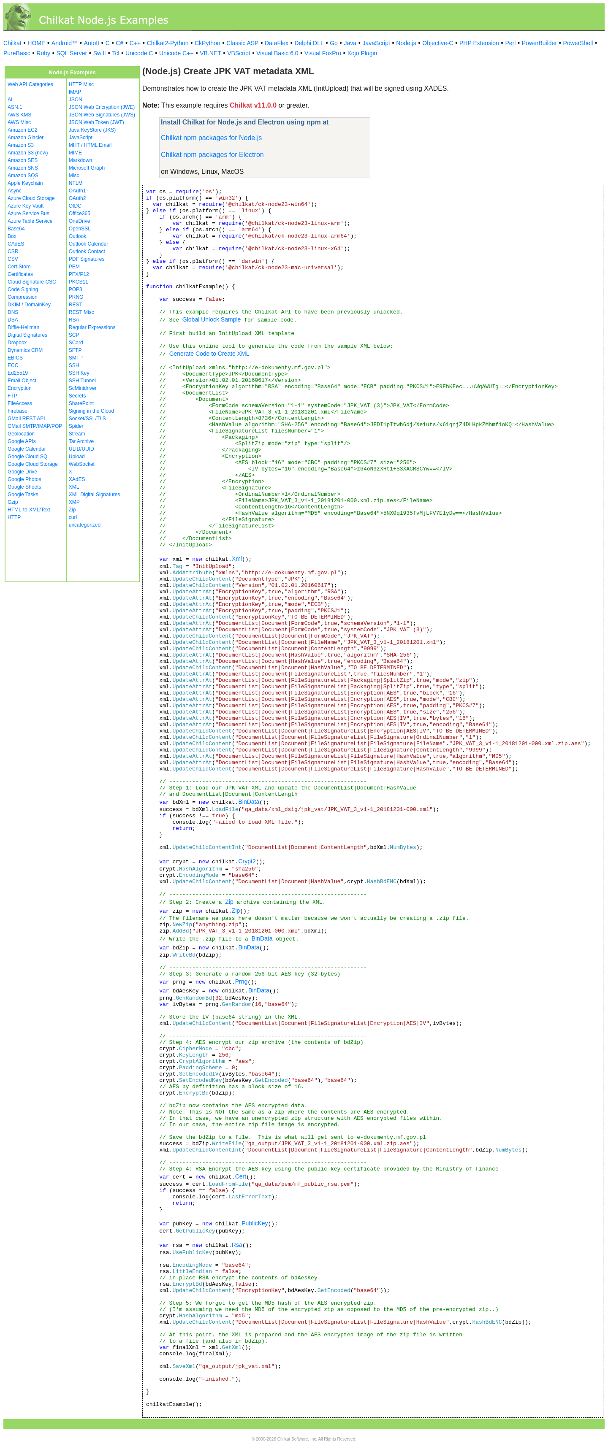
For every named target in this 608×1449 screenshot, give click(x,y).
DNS (13, 312)
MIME (75, 153)
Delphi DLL (308, 43)
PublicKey (255, 1223)
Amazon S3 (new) (28, 153)
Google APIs (22, 441)
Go (334, 43)
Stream (77, 434)
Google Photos (24, 479)
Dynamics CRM (25, 350)
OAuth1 (77, 191)
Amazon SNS (23, 168)
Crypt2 (246, 861)
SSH (74, 365)
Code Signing (23, 289)
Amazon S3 (21, 145)
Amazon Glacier (25, 138)
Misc (74, 175)
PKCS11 (78, 282)
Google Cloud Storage (33, 464)
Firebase (17, 411)
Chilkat (12, 43)
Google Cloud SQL (29, 457)
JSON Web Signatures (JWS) (102, 115)
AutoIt (92, 43)
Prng (241, 981)
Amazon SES (23, 160)
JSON (75, 100)
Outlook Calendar (88, 244)
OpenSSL (80, 229)
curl (73, 517)
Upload (77, 457)
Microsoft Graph (87, 168)
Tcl (115, 53)
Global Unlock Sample (211, 319)
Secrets (77, 396)
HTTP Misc (81, 84)
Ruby (43, 53)
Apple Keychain (25, 183)
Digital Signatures (27, 335)
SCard (76, 343)
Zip (72, 510)
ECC (13, 365)
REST (75, 305)
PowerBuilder (539, 43)
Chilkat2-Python (168, 43)
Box (12, 236)
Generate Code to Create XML (209, 353)
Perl (510, 43)
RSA (74, 320)
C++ (135, 43)
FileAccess (20, 403)
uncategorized (84, 525)
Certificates (20, 274)
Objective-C (437, 43)
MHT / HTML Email (90, 145)
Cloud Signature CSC (32, 282)
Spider (76, 426)
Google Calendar (27, 449)
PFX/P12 (79, 274)
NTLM (76, 183)
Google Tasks (23, 494)
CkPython (207, 43)
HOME (36, 43)
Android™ (65, 43)
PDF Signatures (87, 259)
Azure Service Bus (28, 213)
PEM (74, 267)
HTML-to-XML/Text (29, 510)
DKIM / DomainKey (29, 305)
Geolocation (21, 434)
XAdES (77, 479)
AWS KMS (19, 115)
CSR (13, 251)
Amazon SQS (23, 175)
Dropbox (17, 343)
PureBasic (16, 53)
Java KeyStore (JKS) (92, 130)
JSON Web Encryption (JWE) (102, 107)
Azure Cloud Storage (31, 198)
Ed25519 (18, 373)
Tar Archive (81, 441)
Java (350, 43)
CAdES (16, 244)
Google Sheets (24, 487)
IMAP (75, 92)
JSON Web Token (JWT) (96, 122)
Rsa (237, 1244)
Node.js (406, 43)
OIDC (75, 206)
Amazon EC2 (23, 130)
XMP (74, 502)
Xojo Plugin (362, 53)
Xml (237, 558)
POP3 (75, 289)
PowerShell (578, 43)
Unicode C (139, 53)
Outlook (77, 236)
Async (15, 191)
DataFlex (276, 43)
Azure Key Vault (25, 206)
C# (119, 43)
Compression (23, 297)
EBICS (15, 358)
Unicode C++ (176, 53)
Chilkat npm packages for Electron (212, 154)
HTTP (14, 517)
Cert (240, 1176)
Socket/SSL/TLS (87, 419)
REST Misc (81, 312)
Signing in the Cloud (91, 411)
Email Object (22, 381)
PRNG (76, 297)
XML (74, 487)
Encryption (20, 388)
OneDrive (79, 221)
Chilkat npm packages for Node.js (211, 137)
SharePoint (81, 403)
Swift (99, 53)
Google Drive (22, 472)
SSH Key (79, 373)
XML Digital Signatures (94, 494)
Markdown (80, 160)
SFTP (75, 350)
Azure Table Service (30, 221)
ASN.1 (15, 107)
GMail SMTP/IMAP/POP (35, 426)
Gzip (13, 502)
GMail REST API (26, 419)
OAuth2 (77, 198)
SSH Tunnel (82, 381)
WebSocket (82, 464)
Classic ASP (242, 43)
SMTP (76, 358)
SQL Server (72, 53)
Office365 (79, 213)
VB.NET (210, 53)
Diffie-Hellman (23, 327)
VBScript (238, 53)
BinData (248, 801)
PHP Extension (479, 43)
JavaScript (376, 43)
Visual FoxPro (322, 53)
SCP (74, 335)
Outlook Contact (87, 251)
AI (10, 100)
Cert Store (19, 267)
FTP (12, 396)
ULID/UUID (81, 449)
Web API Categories (30, 84)
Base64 (16, 229)
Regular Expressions (92, 327)
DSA (13, 320)
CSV (13, 259)
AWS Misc (19, 122)
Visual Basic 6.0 (277, 53)
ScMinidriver (83, 388)
